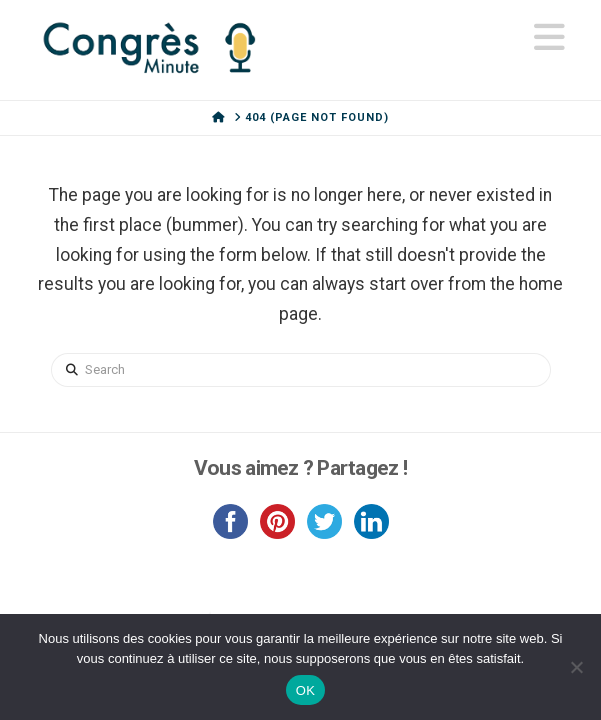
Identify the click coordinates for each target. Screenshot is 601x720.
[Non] (576, 667)
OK (305, 690)
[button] (549, 38)
